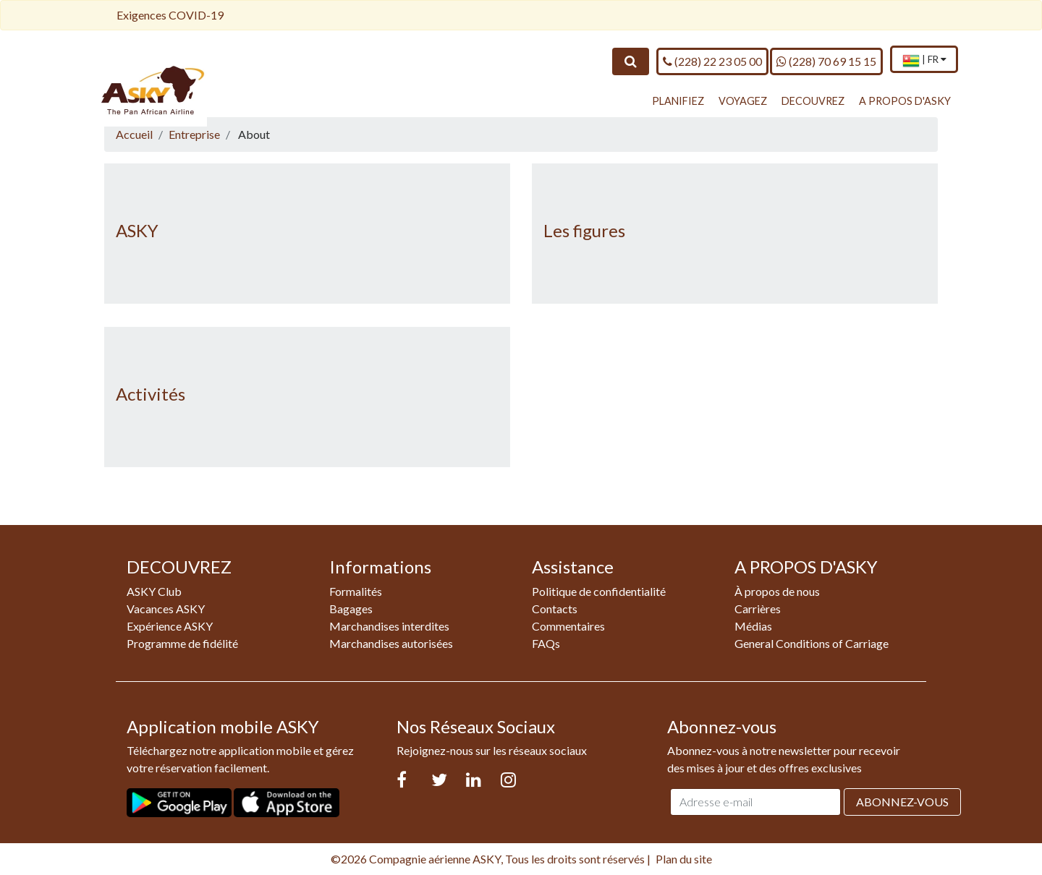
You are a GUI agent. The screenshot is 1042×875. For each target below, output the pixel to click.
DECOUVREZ (813, 101)
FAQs (546, 643)
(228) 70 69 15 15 (826, 61)
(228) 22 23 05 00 (712, 61)
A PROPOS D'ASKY (905, 101)
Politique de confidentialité (599, 591)
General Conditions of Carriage (811, 643)
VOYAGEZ (743, 101)
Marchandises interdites (389, 626)
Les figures (584, 230)
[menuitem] (924, 60)
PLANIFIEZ (678, 101)
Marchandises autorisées (391, 643)
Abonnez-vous (902, 801)
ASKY (137, 230)
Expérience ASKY (170, 626)
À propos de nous (777, 591)
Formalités (355, 591)
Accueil (134, 134)
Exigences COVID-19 (170, 15)
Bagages (351, 608)
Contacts (554, 608)
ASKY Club (154, 591)
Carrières (757, 608)
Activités (150, 393)
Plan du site (684, 859)
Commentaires (568, 626)
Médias (753, 626)
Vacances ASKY (166, 608)
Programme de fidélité (182, 643)
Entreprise (194, 134)
